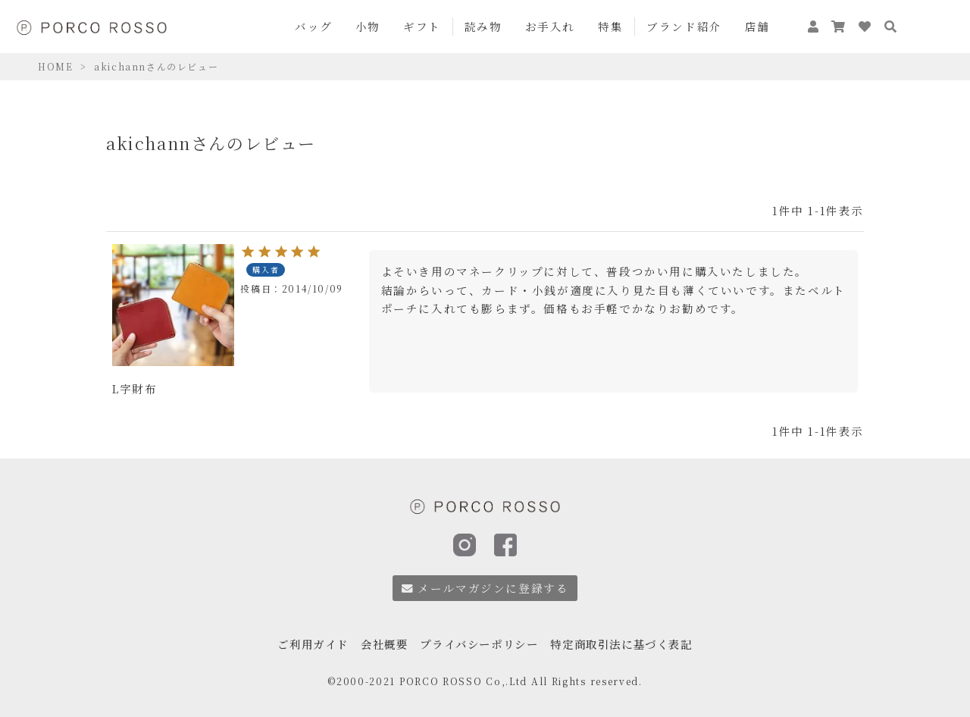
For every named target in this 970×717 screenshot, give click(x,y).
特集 (610, 26)
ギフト (422, 26)
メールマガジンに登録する (485, 588)
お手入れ (550, 26)
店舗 (757, 26)
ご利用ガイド (303, 640)
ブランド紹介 (684, 26)
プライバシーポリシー (478, 640)
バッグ (314, 26)
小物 (367, 26)
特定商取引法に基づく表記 (628, 640)
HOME (55, 66)
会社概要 (378, 640)
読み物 (483, 26)
